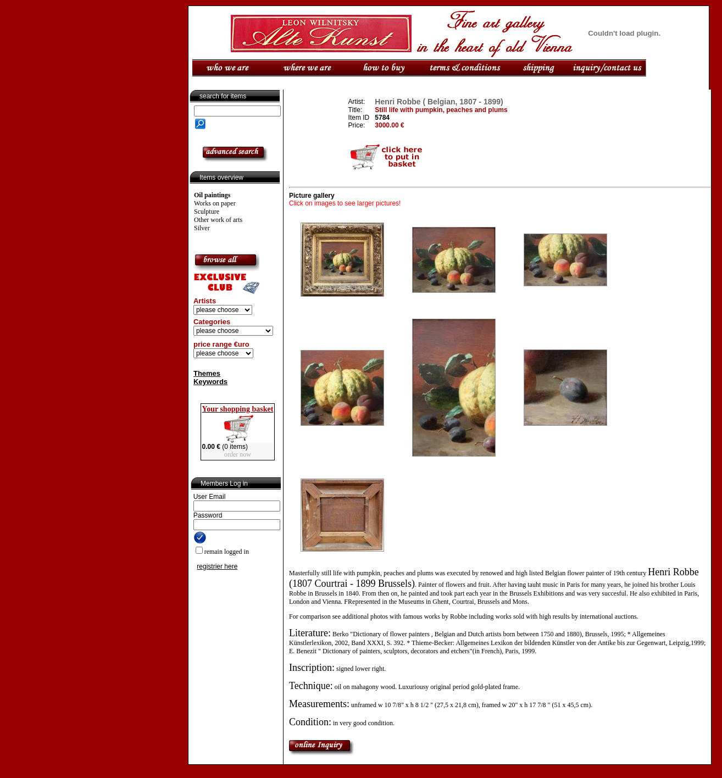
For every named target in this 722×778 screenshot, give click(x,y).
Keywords (210, 381)
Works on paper (215, 203)
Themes (206, 373)
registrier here (217, 566)
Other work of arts (218, 220)
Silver (202, 228)
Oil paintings (212, 195)
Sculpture (206, 211)
